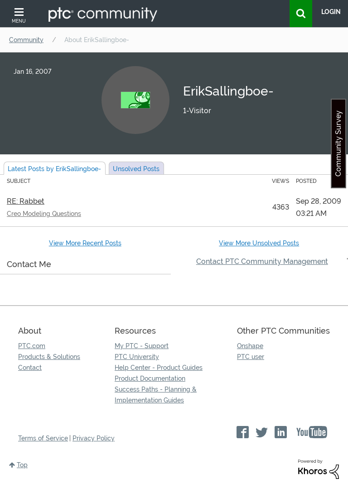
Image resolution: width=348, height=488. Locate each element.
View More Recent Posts (85, 243)
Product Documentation (150, 378)
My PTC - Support (142, 345)
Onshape (250, 345)
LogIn (331, 11)
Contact (30, 367)
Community (26, 39)
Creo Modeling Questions (44, 213)
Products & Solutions (49, 356)
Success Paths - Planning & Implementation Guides (156, 395)
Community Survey (338, 143)
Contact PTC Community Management (262, 261)
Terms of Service (43, 438)
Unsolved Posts (136, 168)
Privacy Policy (93, 438)
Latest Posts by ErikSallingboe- (54, 168)
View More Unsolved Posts (259, 243)
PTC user (250, 356)
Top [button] (22, 465)
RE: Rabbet (25, 201)
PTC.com (31, 345)
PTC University (137, 356)
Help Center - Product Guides (159, 367)
